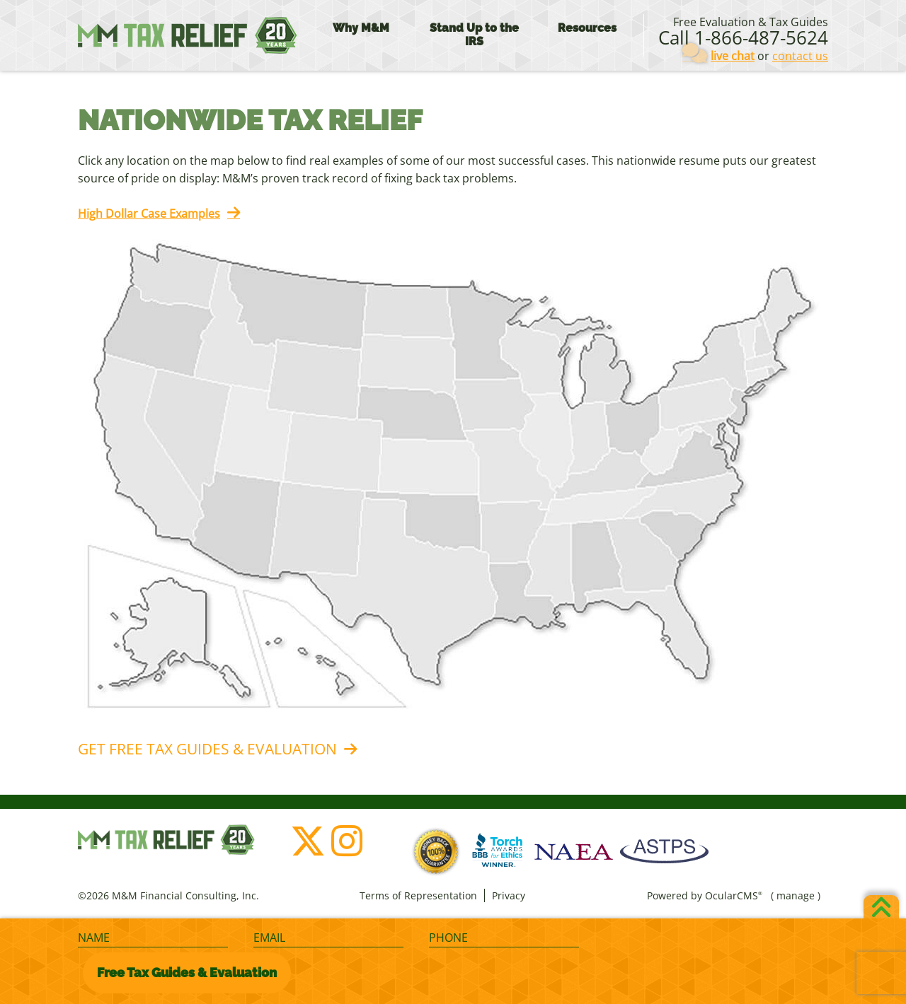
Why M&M (361, 28)
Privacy (508, 895)
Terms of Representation (418, 895)
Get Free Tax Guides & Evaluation (207, 749)
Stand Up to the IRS (474, 34)
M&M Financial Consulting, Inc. (187, 35)
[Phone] (504, 938)
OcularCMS (733, 895)
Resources (587, 28)
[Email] (328, 938)
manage (795, 895)
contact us (800, 56)
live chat (733, 56)
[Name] (153, 938)
